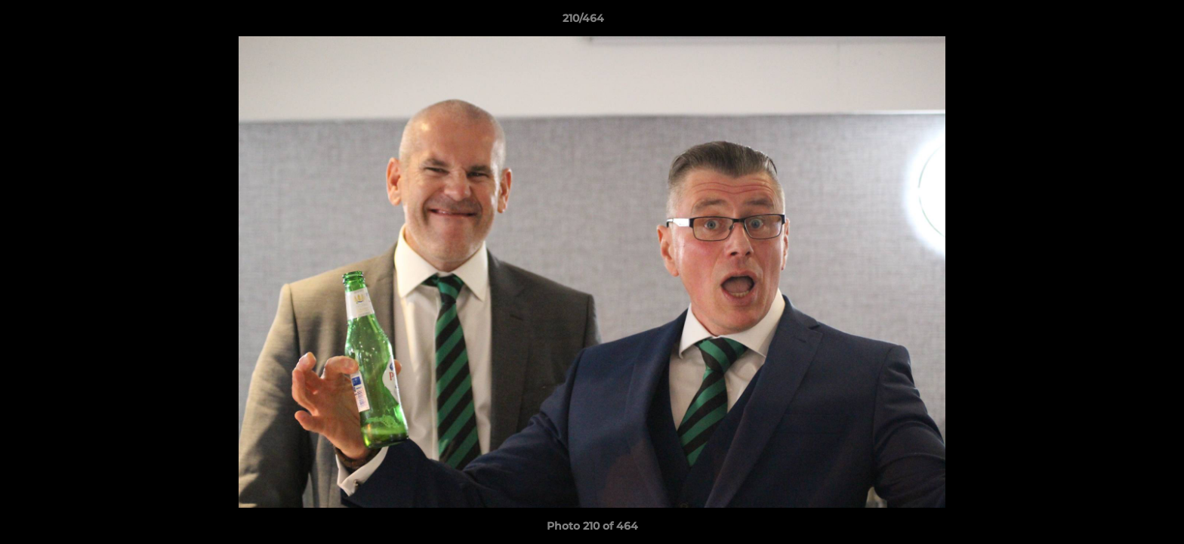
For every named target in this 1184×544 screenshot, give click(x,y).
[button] (1121, 22)
